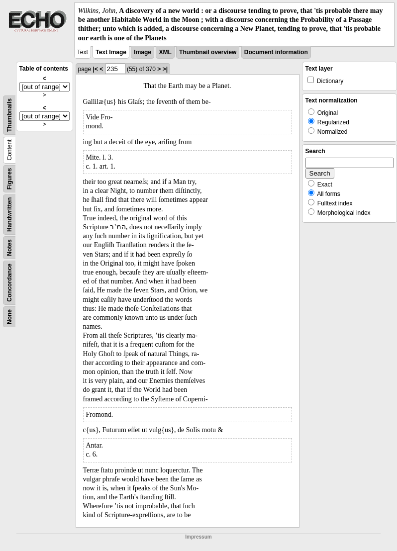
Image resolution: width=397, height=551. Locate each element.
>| (165, 69)
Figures (9, 178)
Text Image (111, 52)
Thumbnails (9, 115)
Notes (9, 247)
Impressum (198, 537)
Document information (276, 52)
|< (95, 69)
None (9, 316)
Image (142, 52)
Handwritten (9, 214)
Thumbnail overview (207, 52)
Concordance (9, 283)
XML (165, 52)
